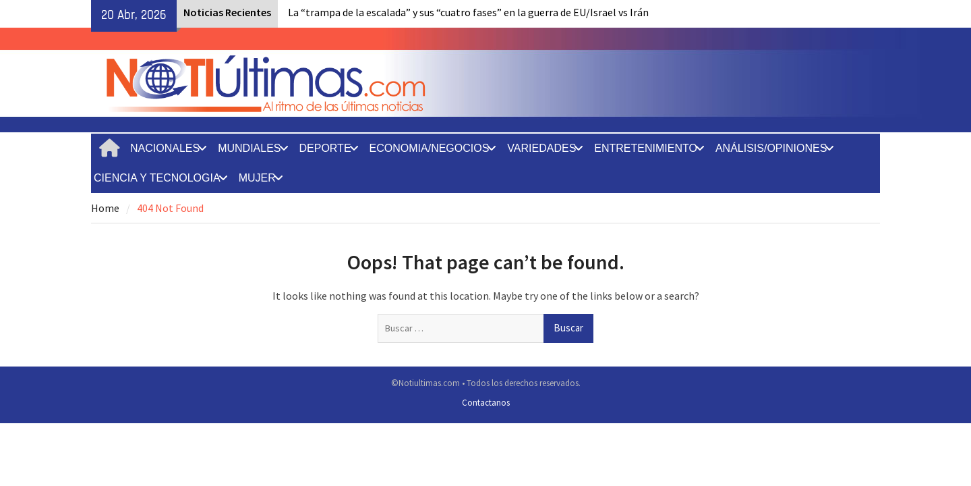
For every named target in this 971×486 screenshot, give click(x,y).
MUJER (257, 178)
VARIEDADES (541, 148)
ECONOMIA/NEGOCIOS (430, 148)
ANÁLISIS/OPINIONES (771, 148)
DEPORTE (325, 148)
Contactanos (486, 402)
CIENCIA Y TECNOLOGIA (157, 178)
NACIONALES (165, 148)
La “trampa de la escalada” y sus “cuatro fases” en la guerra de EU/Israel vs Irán (468, 12)
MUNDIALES (249, 148)
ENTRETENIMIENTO (645, 148)
